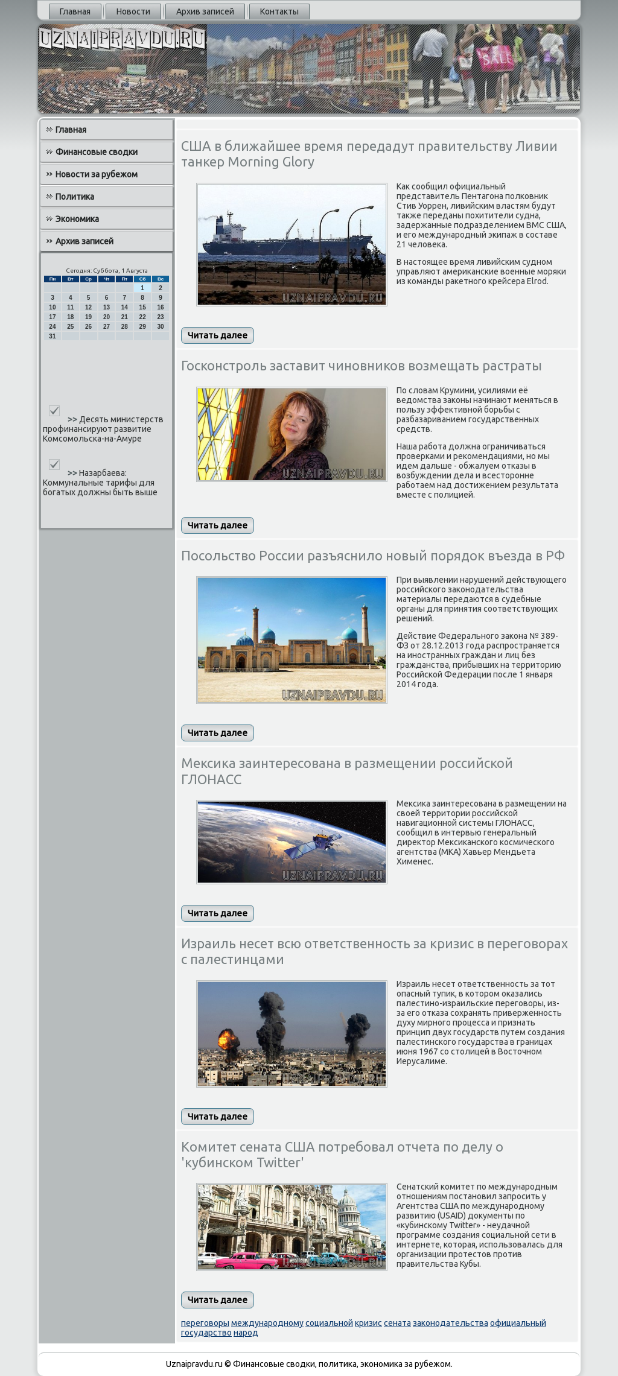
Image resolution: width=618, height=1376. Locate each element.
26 (88, 326)
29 (142, 326)
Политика (75, 196)
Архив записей (205, 11)
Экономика (77, 219)
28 (124, 326)
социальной (329, 1323)
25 (70, 326)
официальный (518, 1323)
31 (52, 336)
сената (397, 1323)
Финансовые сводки (97, 152)
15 (142, 307)
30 (160, 326)
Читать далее (217, 335)
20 (106, 317)
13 (106, 307)
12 (88, 307)
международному (267, 1323)
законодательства (450, 1323)
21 (124, 317)
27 (106, 326)
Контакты (279, 11)
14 (124, 307)
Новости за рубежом (97, 174)
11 (70, 307)
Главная (75, 11)
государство (206, 1332)
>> (73, 419)
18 (70, 317)
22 (142, 317)
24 (52, 326)
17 (52, 317)
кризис (368, 1323)
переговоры (205, 1323)
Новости (133, 11)
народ (246, 1332)
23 (160, 317)
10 (52, 307)
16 (160, 307)
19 (88, 317)
